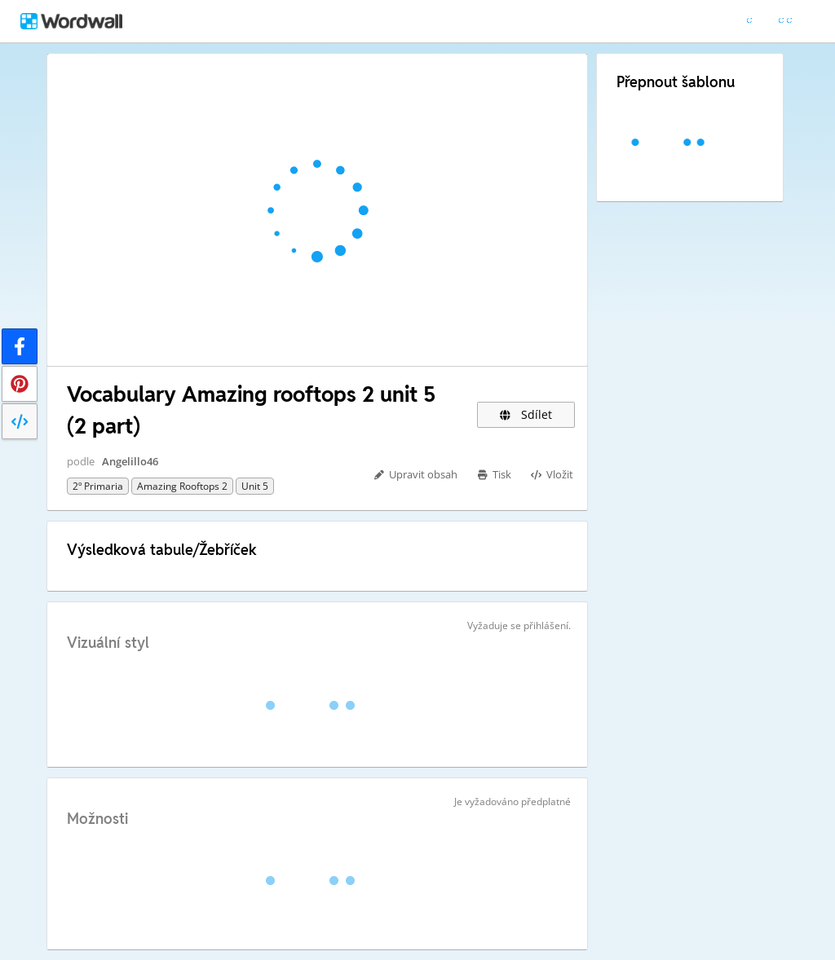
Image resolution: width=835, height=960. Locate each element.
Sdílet (526, 414)
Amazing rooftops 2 (182, 486)
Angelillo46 (130, 461)
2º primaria (98, 486)
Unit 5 (254, 486)
